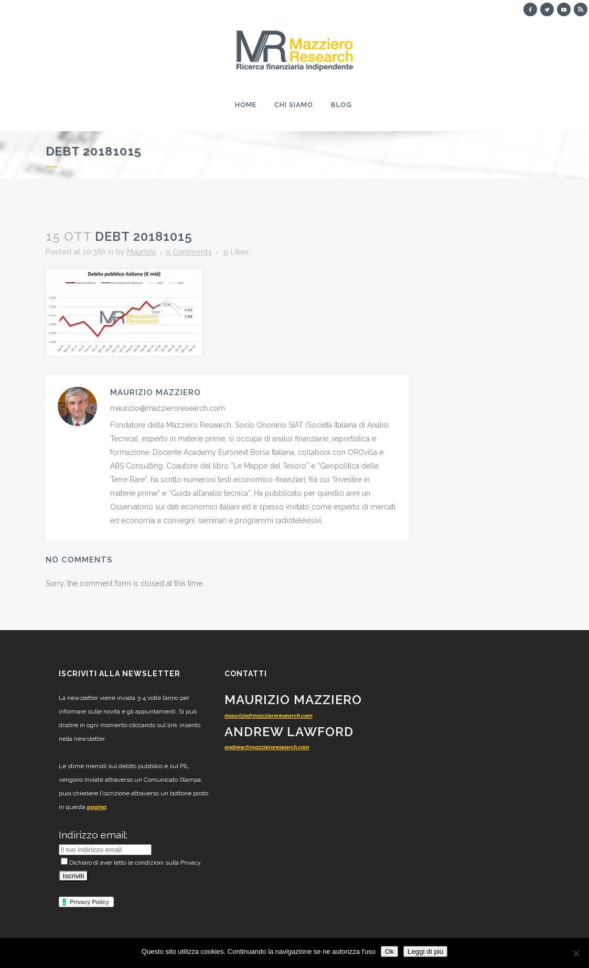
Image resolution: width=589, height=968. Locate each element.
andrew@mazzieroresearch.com (266, 747)
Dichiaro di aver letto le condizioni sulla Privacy (131, 862)
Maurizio (141, 252)
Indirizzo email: (93, 835)
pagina (96, 807)
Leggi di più (425, 951)
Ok (389, 951)
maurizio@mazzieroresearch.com (268, 715)
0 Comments (189, 252)
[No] (576, 953)
